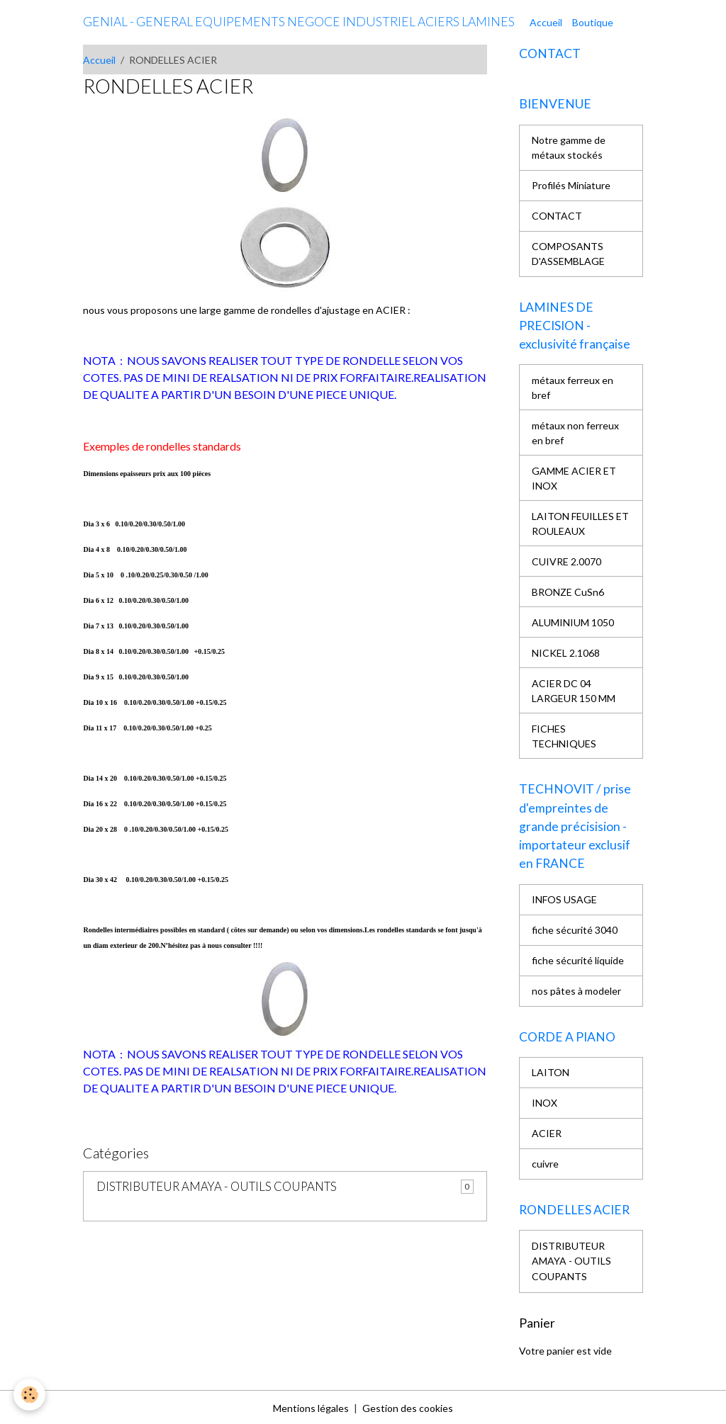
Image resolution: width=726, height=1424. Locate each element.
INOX (544, 1103)
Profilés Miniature (571, 185)
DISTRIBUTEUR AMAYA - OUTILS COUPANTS (216, 1187)
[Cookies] (30, 1395)
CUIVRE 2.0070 (566, 561)
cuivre (545, 1164)
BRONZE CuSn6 (568, 592)
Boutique (592, 22)
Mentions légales (311, 1406)
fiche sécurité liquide (578, 960)
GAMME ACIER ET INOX (574, 478)
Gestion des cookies (407, 1406)
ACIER (547, 1133)
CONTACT (557, 216)
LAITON (550, 1072)
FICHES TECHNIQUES (564, 736)
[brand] (299, 22)
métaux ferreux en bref (572, 387)
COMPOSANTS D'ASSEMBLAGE (568, 253)
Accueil (546, 22)
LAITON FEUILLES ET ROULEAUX (580, 523)
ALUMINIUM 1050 (573, 622)
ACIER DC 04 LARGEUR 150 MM (573, 690)
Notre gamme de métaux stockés (568, 147)
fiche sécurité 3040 (575, 930)
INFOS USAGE (564, 899)
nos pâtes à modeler (576, 991)
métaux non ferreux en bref (575, 432)
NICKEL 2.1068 (566, 653)
